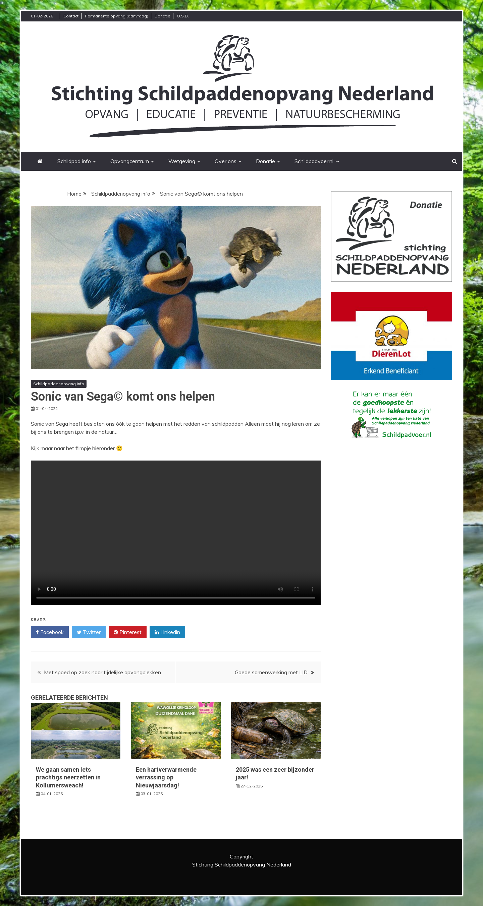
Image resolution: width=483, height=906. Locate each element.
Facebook (50, 632)
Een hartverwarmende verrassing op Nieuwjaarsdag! (166, 777)
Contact (70, 15)
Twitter (89, 632)
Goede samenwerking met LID (271, 672)
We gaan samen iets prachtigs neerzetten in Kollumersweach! (68, 777)
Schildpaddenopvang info (58, 383)
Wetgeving (181, 161)
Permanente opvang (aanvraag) (116, 15)
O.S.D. (183, 15)
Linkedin (167, 632)
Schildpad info (74, 161)
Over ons (225, 161)
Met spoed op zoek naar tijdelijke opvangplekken (102, 672)
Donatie (162, 15)
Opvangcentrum (129, 161)
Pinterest (128, 632)
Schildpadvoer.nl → (317, 161)
